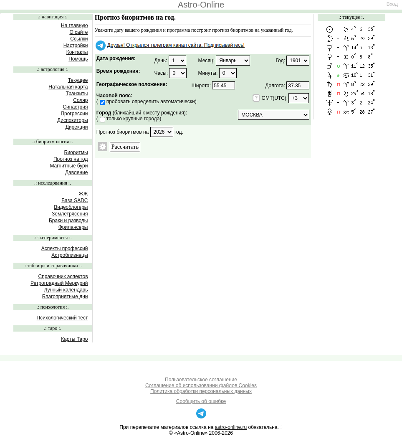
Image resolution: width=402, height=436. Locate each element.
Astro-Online (201, 4)
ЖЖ (83, 194)
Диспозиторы (72, 120)
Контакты (77, 52)
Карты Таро (74, 339)
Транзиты (77, 93)
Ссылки (79, 39)
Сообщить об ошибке (201, 401)
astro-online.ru (231, 427)
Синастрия (75, 107)
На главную (74, 25)
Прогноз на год (70, 159)
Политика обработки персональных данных (201, 391)
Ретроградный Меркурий (59, 283)
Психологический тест (62, 318)
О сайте (78, 32)
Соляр (80, 100)
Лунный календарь (66, 290)
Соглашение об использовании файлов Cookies (201, 385)
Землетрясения (70, 214)
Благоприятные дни (65, 296)
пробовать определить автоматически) (151, 101)
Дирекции (77, 127)
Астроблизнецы (69, 255)
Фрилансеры (73, 227)
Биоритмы (76, 152)
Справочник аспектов (63, 276)
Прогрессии (74, 114)
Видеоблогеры (71, 207)
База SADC (74, 200)
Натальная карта (68, 87)
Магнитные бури (69, 166)
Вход (392, 4)
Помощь (78, 59)
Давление (76, 172)
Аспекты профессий (64, 248)
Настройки (75, 45)
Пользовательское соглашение (201, 380)
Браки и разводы (68, 220)
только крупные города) (134, 119)
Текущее (78, 80)
